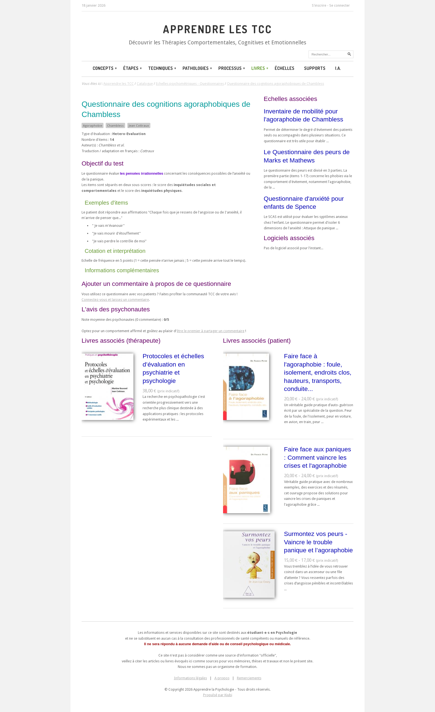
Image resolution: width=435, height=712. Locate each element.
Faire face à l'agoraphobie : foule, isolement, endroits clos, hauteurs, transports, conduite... (317, 372)
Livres (260, 68)
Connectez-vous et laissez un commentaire (115, 299)
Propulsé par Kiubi (217, 695)
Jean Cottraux (139, 126)
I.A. (338, 68)
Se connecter (339, 5)
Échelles (284, 68)
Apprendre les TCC (217, 29)
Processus (232, 68)
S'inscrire (319, 5)
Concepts (105, 68)
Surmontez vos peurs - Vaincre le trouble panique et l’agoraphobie (318, 542)
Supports (314, 68)
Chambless (115, 126)
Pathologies (198, 68)
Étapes (133, 68)
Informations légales (190, 678)
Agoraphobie (92, 126)
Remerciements (249, 678)
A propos (221, 678)
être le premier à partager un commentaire (210, 331)
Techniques (162, 68)
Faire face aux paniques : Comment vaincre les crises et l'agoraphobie (317, 457)
